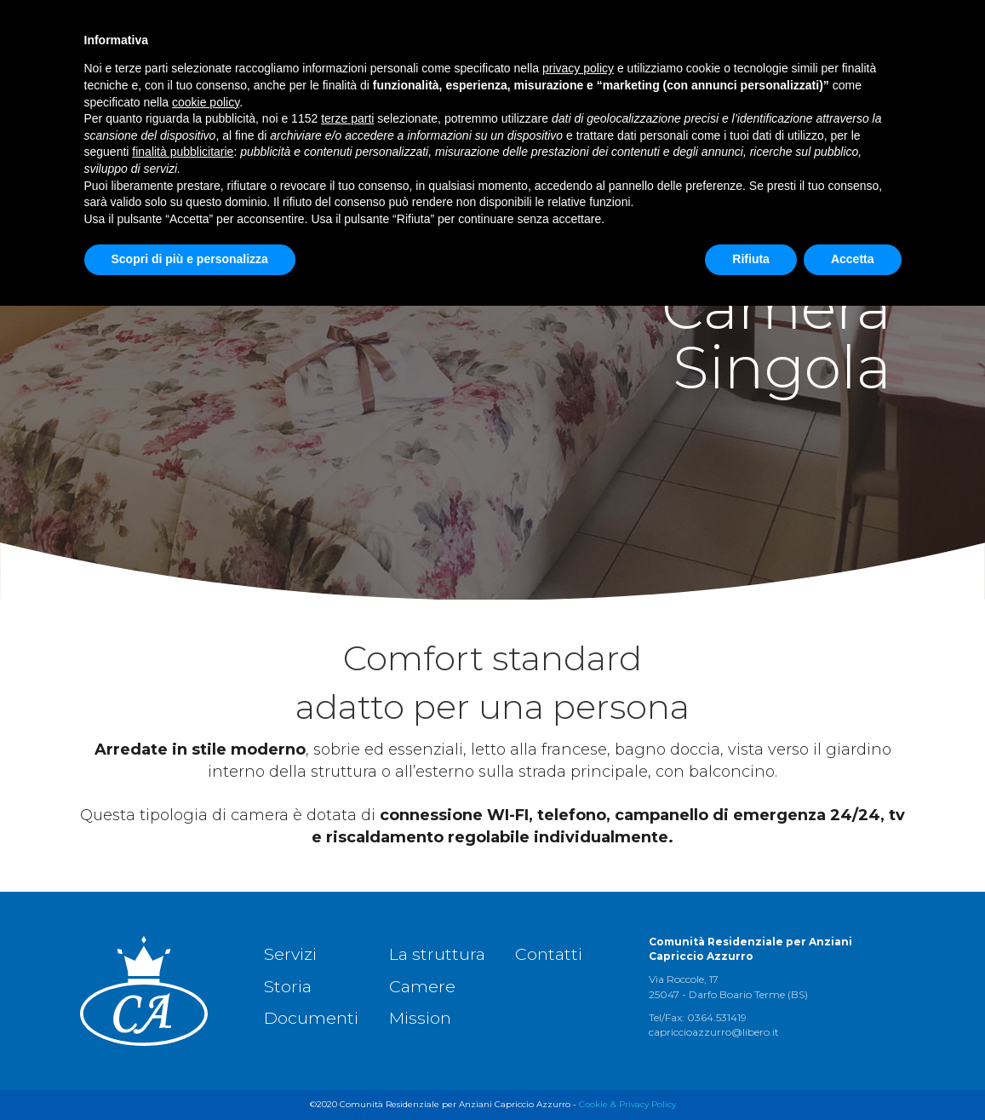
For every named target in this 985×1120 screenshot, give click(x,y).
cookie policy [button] (205, 916)
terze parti (347, 932)
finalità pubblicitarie (182, 966)
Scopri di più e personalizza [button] (190, 1073)
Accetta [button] (852, 1073)
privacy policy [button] (578, 882)
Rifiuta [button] (751, 1073)
